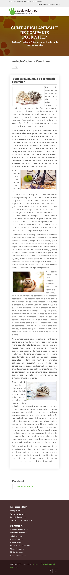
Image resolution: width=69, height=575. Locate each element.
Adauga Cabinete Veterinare (49, 5)
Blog (34, 42)
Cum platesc (15, 511)
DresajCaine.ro (16, 542)
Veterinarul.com (16, 536)
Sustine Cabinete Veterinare (21, 520)
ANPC (12, 567)
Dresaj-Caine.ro (16, 539)
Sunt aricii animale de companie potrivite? (34, 80)
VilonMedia (35, 564)
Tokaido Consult (49, 564)
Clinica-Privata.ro (17, 549)
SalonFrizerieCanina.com (20, 546)
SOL (16, 567)
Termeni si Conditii (17, 514)
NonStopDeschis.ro (18, 555)
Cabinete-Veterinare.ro (19, 529)
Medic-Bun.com (16, 552)
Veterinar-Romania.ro (18, 533)
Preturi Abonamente (18, 517)
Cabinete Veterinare (21, 42)
